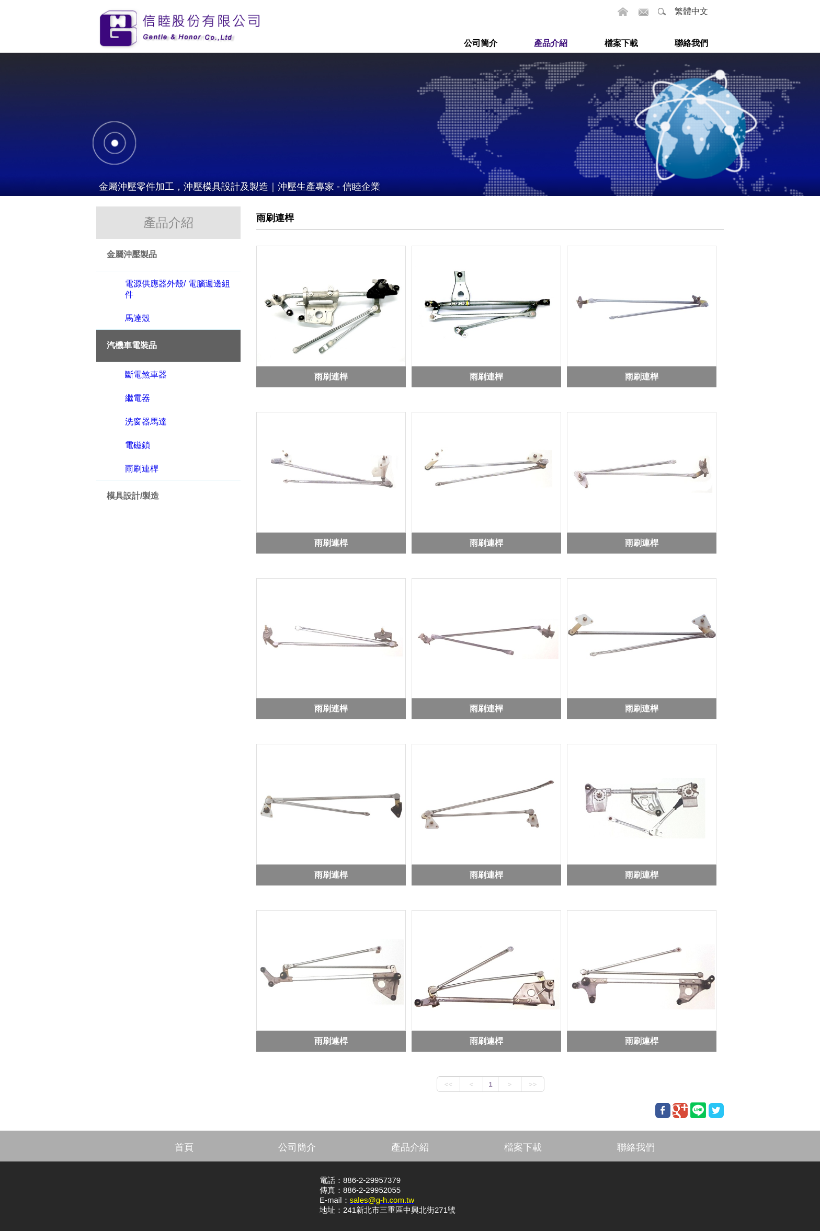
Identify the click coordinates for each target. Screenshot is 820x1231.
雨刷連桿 (331, 376)
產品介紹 (410, 1147)
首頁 (184, 1147)
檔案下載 (523, 1147)
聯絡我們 (636, 1147)
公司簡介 (297, 1147)
